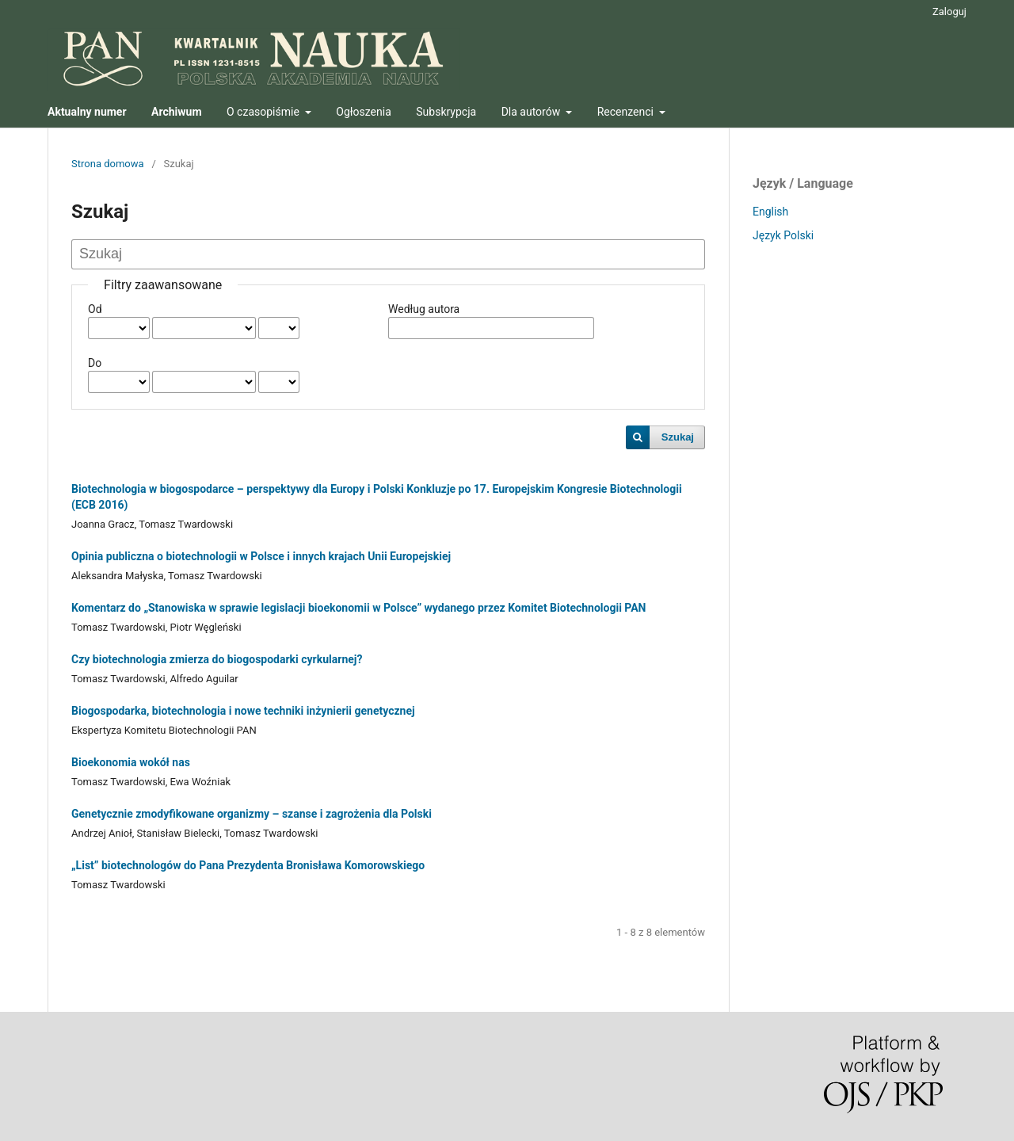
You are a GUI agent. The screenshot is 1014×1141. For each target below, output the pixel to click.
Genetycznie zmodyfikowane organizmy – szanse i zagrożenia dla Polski (251, 813)
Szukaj (677, 437)
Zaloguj (949, 11)
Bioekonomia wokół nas (130, 762)
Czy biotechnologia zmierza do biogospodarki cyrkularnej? (216, 659)
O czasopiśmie (264, 111)
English (770, 211)
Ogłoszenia (363, 111)
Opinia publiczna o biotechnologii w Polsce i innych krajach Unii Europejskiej (261, 556)
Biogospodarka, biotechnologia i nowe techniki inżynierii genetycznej (243, 710)
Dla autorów (532, 111)
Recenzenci (627, 111)
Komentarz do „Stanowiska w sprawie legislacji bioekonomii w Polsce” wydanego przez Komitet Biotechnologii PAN (358, 607)
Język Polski (783, 235)
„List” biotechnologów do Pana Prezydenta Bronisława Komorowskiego (248, 865)
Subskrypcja (446, 111)
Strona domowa (107, 164)
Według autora (423, 309)
